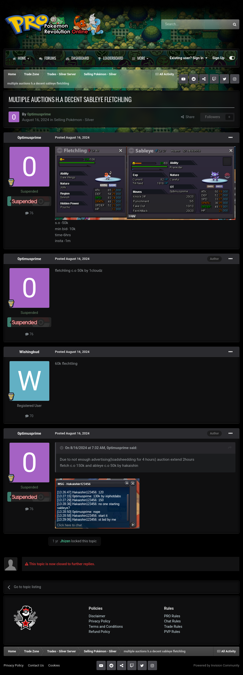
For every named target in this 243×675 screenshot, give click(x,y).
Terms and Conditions (106, 626)
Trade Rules (173, 626)
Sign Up (218, 58)
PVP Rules (172, 632)
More (140, 58)
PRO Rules (172, 616)
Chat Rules (172, 621)
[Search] (182, 24)
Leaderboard (110, 58)
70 (29, 416)
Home (20, 58)
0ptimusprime (29, 137)
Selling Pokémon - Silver (74, 120)
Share (188, 117)
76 (29, 213)
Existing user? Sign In (188, 58)
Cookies (54, 665)
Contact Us (36, 665)
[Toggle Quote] (62, 448)
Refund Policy (99, 632)
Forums (47, 58)
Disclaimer (97, 616)
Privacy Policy (99, 621)
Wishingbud (29, 352)
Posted (72, 137)
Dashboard (77, 58)
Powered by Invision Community (216, 665)
